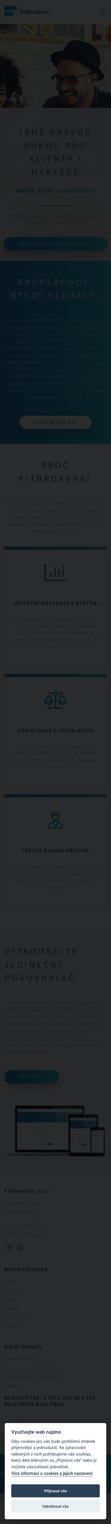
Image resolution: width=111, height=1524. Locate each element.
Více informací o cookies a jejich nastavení (52, 1473)
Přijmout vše (55, 1490)
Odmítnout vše (55, 1506)
